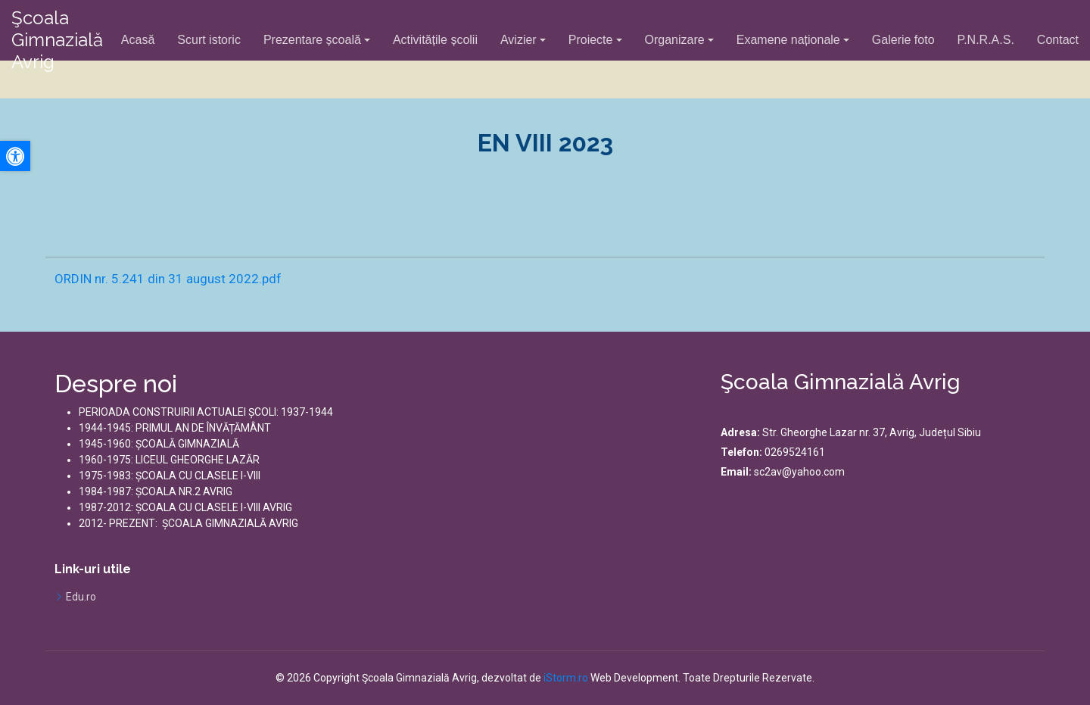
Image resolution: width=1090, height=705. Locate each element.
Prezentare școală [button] (312, 39)
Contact (1058, 39)
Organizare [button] (675, 39)
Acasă (137, 39)
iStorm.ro (565, 678)
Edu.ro (81, 596)
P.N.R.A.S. (986, 39)
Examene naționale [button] (788, 39)
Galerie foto (903, 39)
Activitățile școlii (435, 39)
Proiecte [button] (590, 39)
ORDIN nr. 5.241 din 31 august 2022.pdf (168, 278)
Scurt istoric (209, 39)
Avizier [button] (518, 39)
